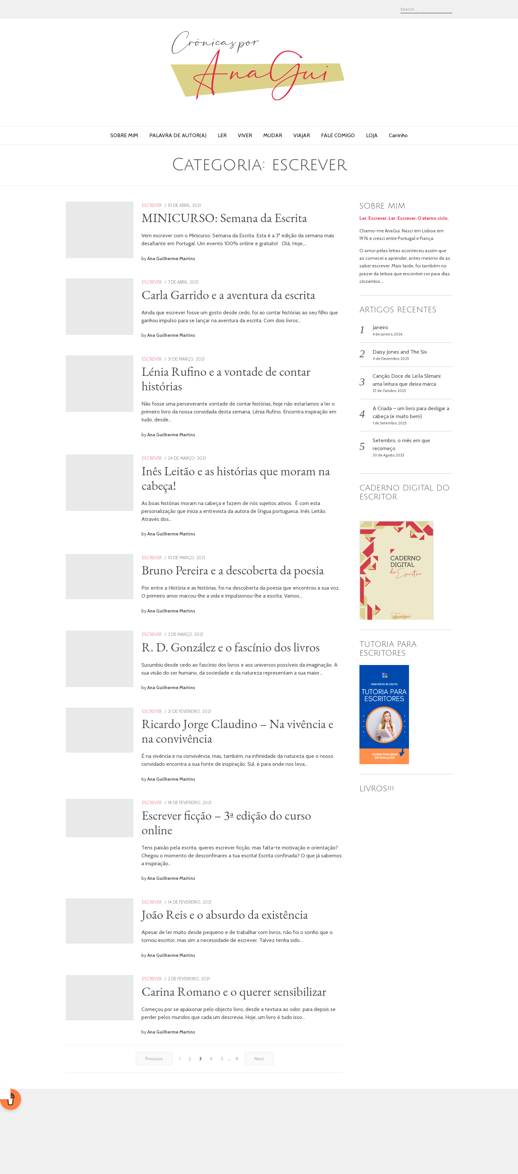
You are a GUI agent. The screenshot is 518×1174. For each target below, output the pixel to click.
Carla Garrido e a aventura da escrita (250, 307)
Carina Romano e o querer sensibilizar (227, 1061)
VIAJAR (301, 135)
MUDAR (272, 135)
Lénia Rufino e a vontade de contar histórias (247, 405)
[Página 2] (190, 1144)
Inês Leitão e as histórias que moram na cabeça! (250, 504)
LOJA (372, 135)
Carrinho (398, 135)
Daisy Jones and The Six (400, 352)
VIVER (245, 135)
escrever (173, 205)
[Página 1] (179, 1144)
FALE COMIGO (338, 135)
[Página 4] (211, 1144)
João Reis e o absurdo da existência (246, 977)
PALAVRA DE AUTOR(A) (177, 135)
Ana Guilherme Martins (193, 266)
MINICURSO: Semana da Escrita (245, 217)
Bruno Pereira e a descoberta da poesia (238, 604)
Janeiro (380, 327)
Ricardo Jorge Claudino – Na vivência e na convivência (234, 785)
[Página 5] (222, 1144)
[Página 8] (237, 1144)
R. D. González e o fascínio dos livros (252, 688)
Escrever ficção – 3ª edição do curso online (247, 885)
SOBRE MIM (124, 135)
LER (222, 135)
